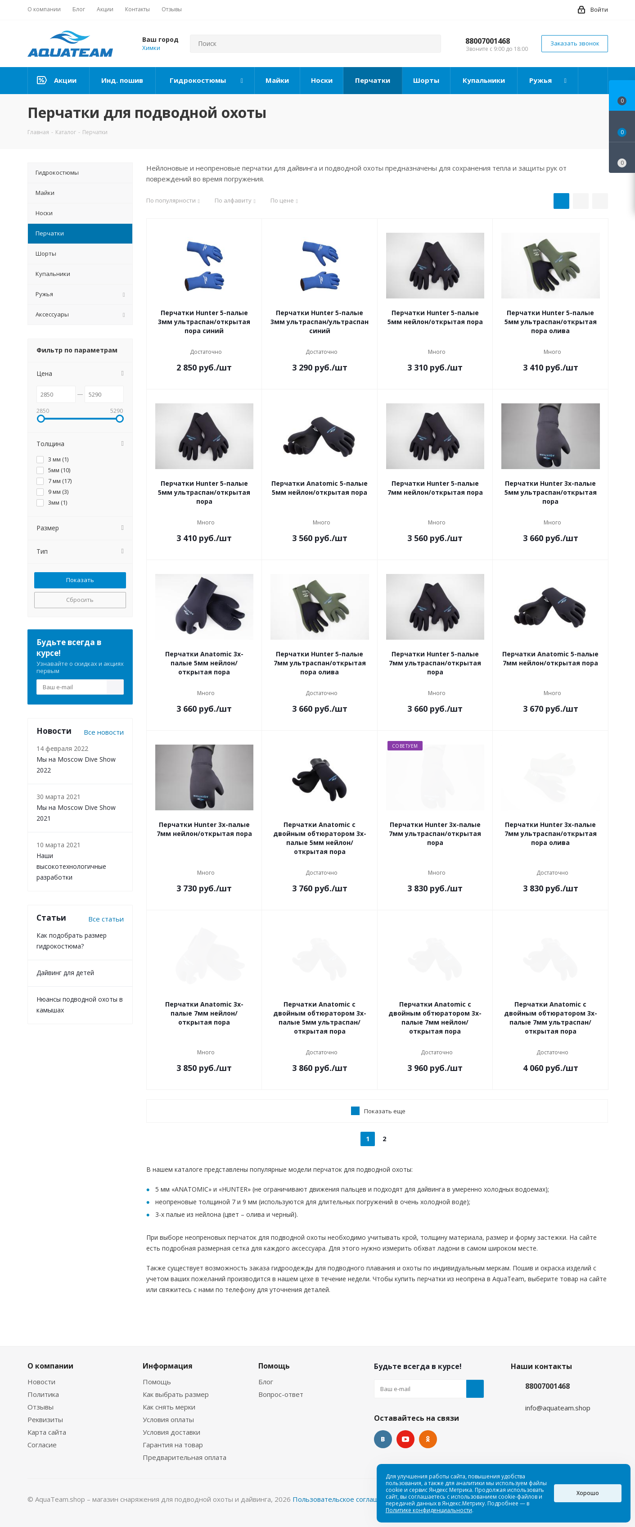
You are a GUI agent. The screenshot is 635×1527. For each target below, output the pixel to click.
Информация (168, 1366)
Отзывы (40, 1406)
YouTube (405, 1439)
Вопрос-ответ (280, 1394)
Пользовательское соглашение (344, 1499)
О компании (50, 1366)
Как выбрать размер (176, 1394)
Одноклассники (428, 1439)
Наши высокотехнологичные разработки (71, 866)
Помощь (157, 1381)
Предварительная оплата (184, 1457)
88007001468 (487, 41)
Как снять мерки (169, 1406)
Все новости (104, 731)
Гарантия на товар (173, 1444)
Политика (43, 1394)
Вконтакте (383, 1439)
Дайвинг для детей (65, 972)
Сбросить (80, 600)
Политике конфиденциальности (429, 1510)
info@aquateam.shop (557, 1407)
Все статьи (106, 918)
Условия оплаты (168, 1419)
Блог (265, 1381)
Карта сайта (46, 1432)
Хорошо (587, 1493)
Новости (41, 1381)
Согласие (42, 1444)
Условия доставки (171, 1432)
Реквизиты (45, 1419)
